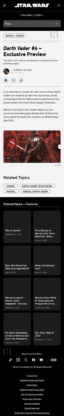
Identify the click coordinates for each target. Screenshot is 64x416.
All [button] (9, 23)
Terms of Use (32, 376)
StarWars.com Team (23, 70)
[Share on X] (13, 80)
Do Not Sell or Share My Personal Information (32, 413)
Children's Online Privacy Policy (32, 390)
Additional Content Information (32, 380)
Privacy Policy (32, 385)
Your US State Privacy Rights (32, 394)
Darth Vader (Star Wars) (37, 186)
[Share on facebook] (5, 80)
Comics (11, 186)
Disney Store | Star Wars (32, 399)
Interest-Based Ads (32, 408)
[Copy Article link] (21, 80)
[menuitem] (4, 5)
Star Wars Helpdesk (32, 403)
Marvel (11, 191)
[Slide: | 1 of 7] (32, 146)
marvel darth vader (35, 191)
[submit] (58, 5)
